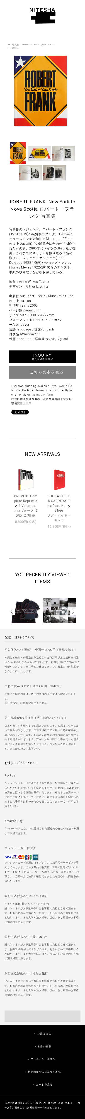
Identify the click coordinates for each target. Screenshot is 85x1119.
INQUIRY (42, 356)
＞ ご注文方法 (42, 1033)
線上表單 (26, 403)
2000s (15, 48)
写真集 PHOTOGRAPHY (25, 44)
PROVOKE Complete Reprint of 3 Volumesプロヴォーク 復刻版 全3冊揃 (26, 505)
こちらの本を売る (42, 372)
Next (68, 507)
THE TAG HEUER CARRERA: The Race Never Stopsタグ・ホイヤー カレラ (59, 508)
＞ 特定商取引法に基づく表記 (42, 1071)
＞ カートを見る (42, 1084)
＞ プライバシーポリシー (42, 1059)
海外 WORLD (48, 44)
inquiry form (44, 394)
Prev (16, 507)
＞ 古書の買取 (42, 1046)
